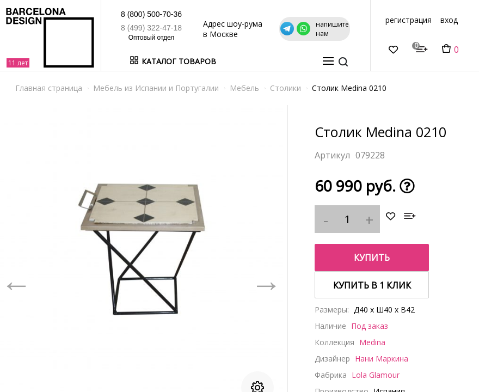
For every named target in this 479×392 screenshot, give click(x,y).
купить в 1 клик (372, 285)
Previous (16, 282)
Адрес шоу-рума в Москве (244, 28)
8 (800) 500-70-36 (104, 14)
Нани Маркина (381, 358)
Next (266, 282)
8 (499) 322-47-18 (104, 27)
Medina (372, 342)
